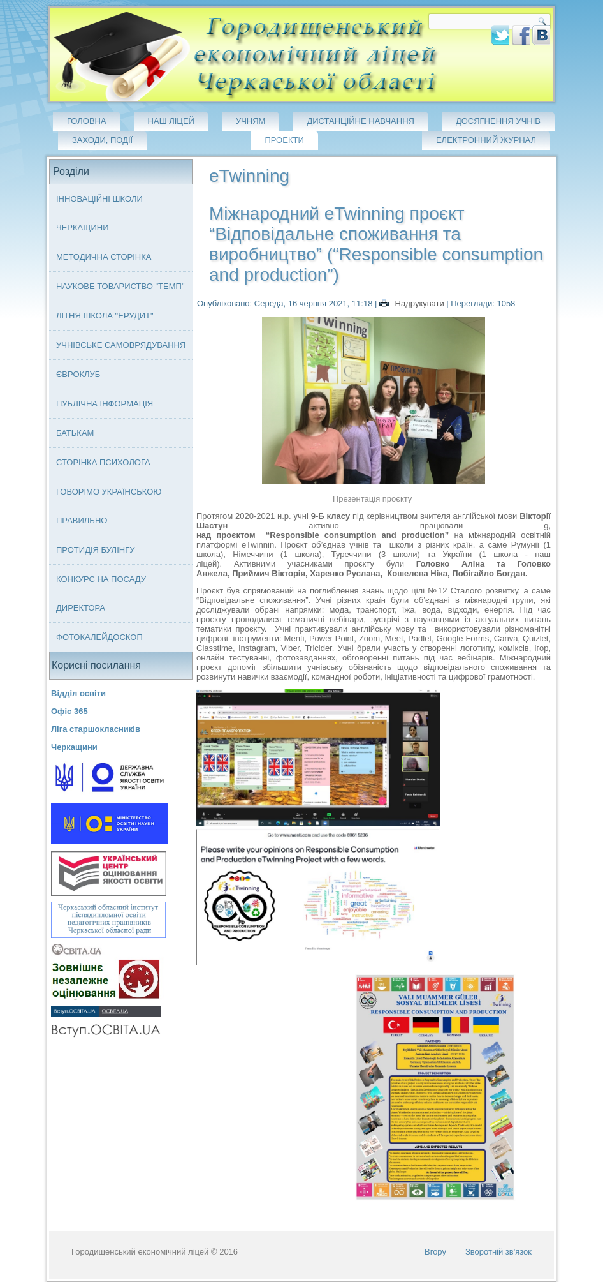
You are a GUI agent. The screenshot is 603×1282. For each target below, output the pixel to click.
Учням (251, 121)
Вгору (435, 1251)
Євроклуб (78, 374)
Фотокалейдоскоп (99, 637)
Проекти (284, 140)
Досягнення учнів (498, 121)
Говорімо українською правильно (109, 506)
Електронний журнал (486, 140)
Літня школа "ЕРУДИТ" (105, 315)
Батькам (75, 433)
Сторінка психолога (103, 462)
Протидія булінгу (95, 550)
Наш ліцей (171, 121)
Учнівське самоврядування (120, 345)
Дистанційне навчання (360, 121)
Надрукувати (412, 303)
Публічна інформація (104, 403)
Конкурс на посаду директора (101, 593)
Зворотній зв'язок (498, 1251)
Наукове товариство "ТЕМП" (120, 286)
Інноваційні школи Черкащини (99, 213)
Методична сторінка (104, 257)
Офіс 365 (69, 711)
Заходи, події (102, 140)
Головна (86, 121)
